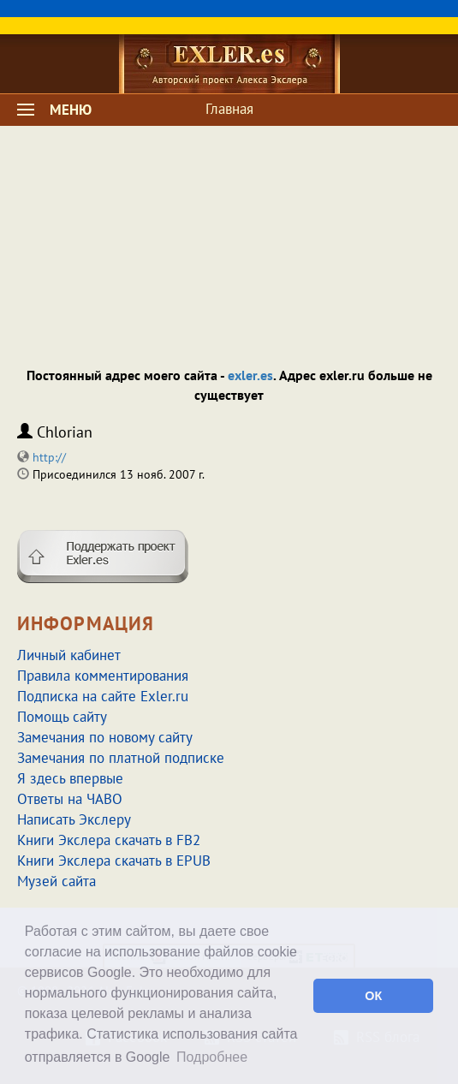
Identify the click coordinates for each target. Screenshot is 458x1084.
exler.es (250, 375)
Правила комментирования (102, 675)
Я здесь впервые (70, 778)
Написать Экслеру (74, 819)
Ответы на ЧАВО (69, 798)
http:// (49, 457)
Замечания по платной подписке (120, 757)
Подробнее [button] (211, 1057)
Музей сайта (56, 881)
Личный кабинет (69, 655)
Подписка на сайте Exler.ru (102, 696)
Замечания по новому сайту (105, 737)
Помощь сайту (62, 716)
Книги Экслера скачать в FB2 (108, 840)
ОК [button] (373, 996)
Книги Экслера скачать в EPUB (114, 860)
